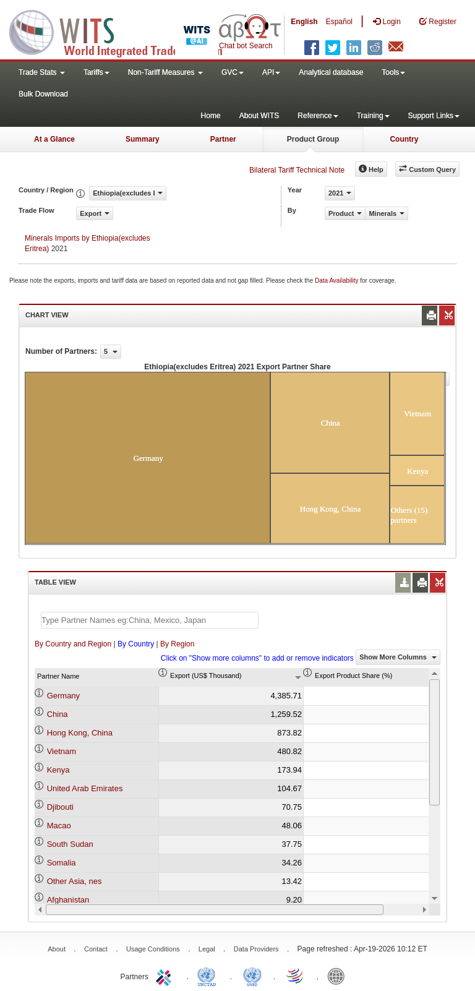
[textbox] (150, 620)
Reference (317, 115)
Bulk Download (43, 94)
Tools (393, 72)
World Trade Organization (295, 975)
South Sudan (70, 844)
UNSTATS (252, 975)
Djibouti (60, 807)
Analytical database (331, 72)
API (271, 72)
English (304, 21)
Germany (63, 695)
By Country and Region (73, 644)
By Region (177, 644)
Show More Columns (398, 657)
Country (404, 139)
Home (211, 115)
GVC (232, 72)
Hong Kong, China (80, 732)
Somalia (61, 862)
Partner (223, 139)
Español (339, 21)
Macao (59, 825)
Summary (143, 139)
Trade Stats (42, 72)
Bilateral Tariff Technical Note (296, 170)
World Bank (339, 975)
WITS (123, 31)
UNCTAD (209, 975)
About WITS (259, 115)
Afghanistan (68, 899)
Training (373, 115)
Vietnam (61, 751)
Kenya (58, 769)
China (57, 714)
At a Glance (54, 139)
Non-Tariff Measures (165, 72)
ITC (165, 975)
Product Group (313, 139)
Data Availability (337, 280)
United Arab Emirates (85, 788)
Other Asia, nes (74, 881)
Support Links (434, 115)
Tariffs (96, 72)
